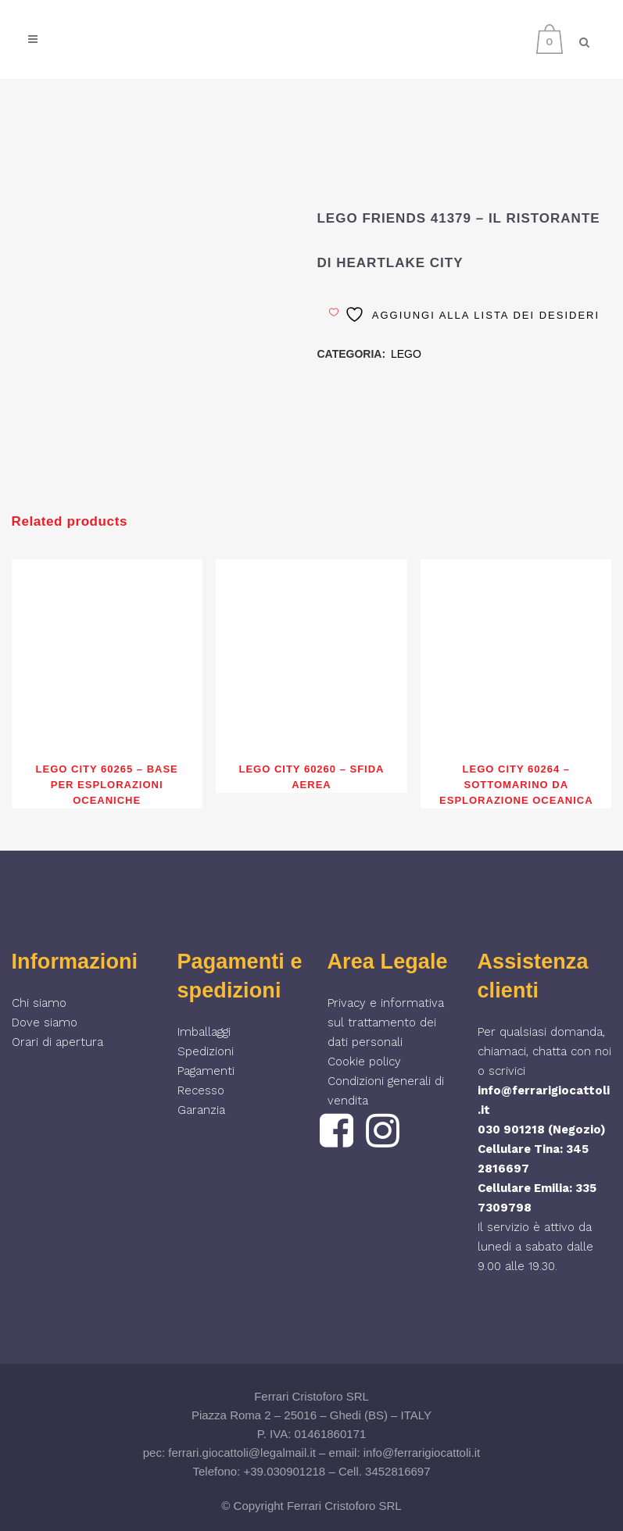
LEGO (406, 354)
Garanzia (201, 1110)
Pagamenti (206, 1071)
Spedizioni (205, 1051)
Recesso (200, 1090)
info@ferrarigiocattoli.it (421, 1452)
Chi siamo (39, 1003)
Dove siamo (44, 1022)
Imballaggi (204, 1032)
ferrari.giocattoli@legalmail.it (242, 1452)
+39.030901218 (285, 1471)
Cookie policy (364, 1062)
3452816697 (397, 1471)
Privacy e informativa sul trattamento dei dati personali (386, 1022)
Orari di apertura (57, 1042)
